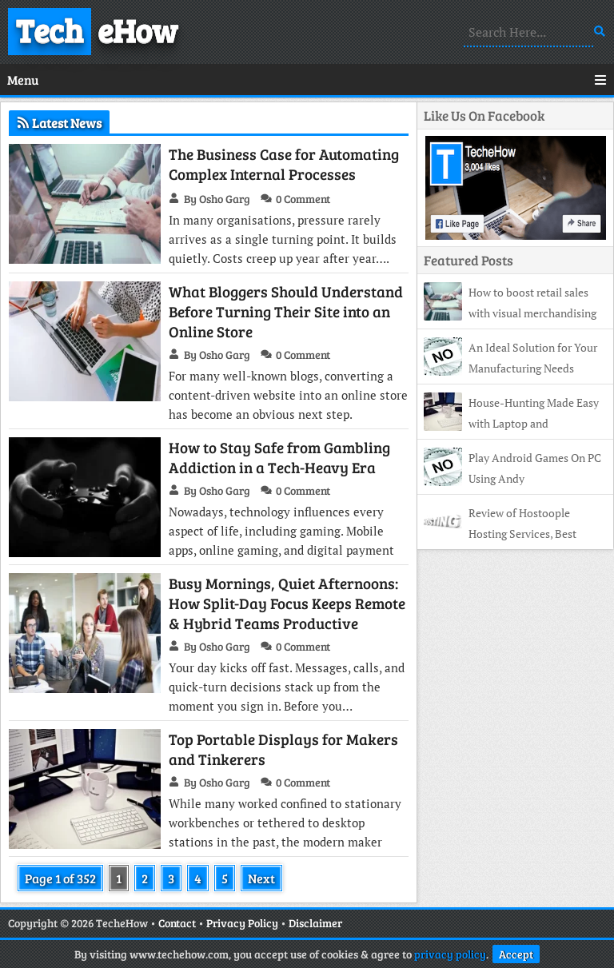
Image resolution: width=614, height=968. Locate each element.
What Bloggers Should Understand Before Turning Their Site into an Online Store (286, 311)
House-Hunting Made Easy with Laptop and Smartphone (511, 423)
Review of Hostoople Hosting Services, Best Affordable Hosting (500, 533)
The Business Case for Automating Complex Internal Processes (284, 164)
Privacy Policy (242, 922)
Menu (307, 79)
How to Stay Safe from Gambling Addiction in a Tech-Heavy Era (279, 457)
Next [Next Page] (261, 878)
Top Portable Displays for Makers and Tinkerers (283, 749)
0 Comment (303, 198)
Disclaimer (315, 922)
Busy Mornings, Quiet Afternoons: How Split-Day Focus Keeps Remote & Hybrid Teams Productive (287, 603)
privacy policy (450, 954)
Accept (516, 954)
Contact (177, 922)
